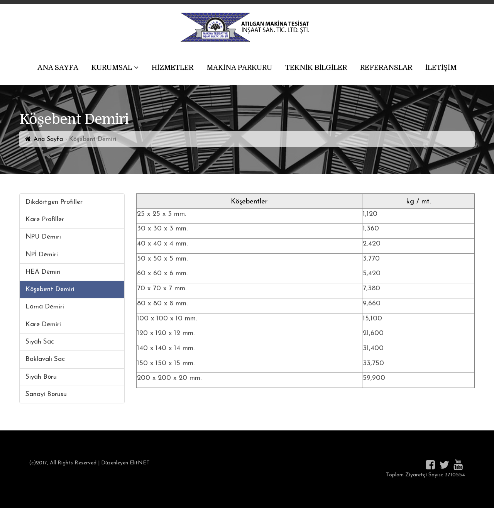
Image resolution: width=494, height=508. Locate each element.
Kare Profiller (44, 219)
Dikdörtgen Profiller (54, 202)
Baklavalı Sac (45, 359)
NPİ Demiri (41, 254)
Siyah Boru (41, 377)
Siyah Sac (39, 342)
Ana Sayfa (48, 139)
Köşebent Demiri (49, 289)
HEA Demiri (43, 272)
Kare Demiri (43, 324)
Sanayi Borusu (46, 394)
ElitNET (140, 463)
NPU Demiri (43, 237)
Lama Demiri (44, 306)
